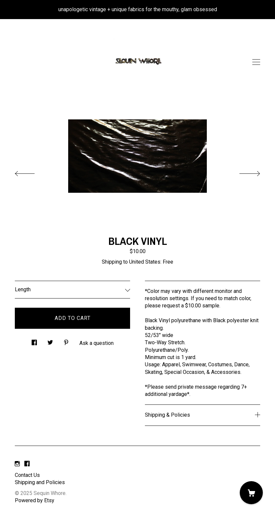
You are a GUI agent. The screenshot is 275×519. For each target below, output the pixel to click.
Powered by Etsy (34, 500)
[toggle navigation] (256, 62)
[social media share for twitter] (50, 340)
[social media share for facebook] (34, 340)
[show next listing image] (243, 171)
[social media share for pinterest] (66, 340)
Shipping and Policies (40, 482)
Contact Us (27, 475)
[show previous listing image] (31, 171)
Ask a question (96, 343)
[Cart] (251, 492)
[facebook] (27, 464)
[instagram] (17, 464)
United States (144, 262)
